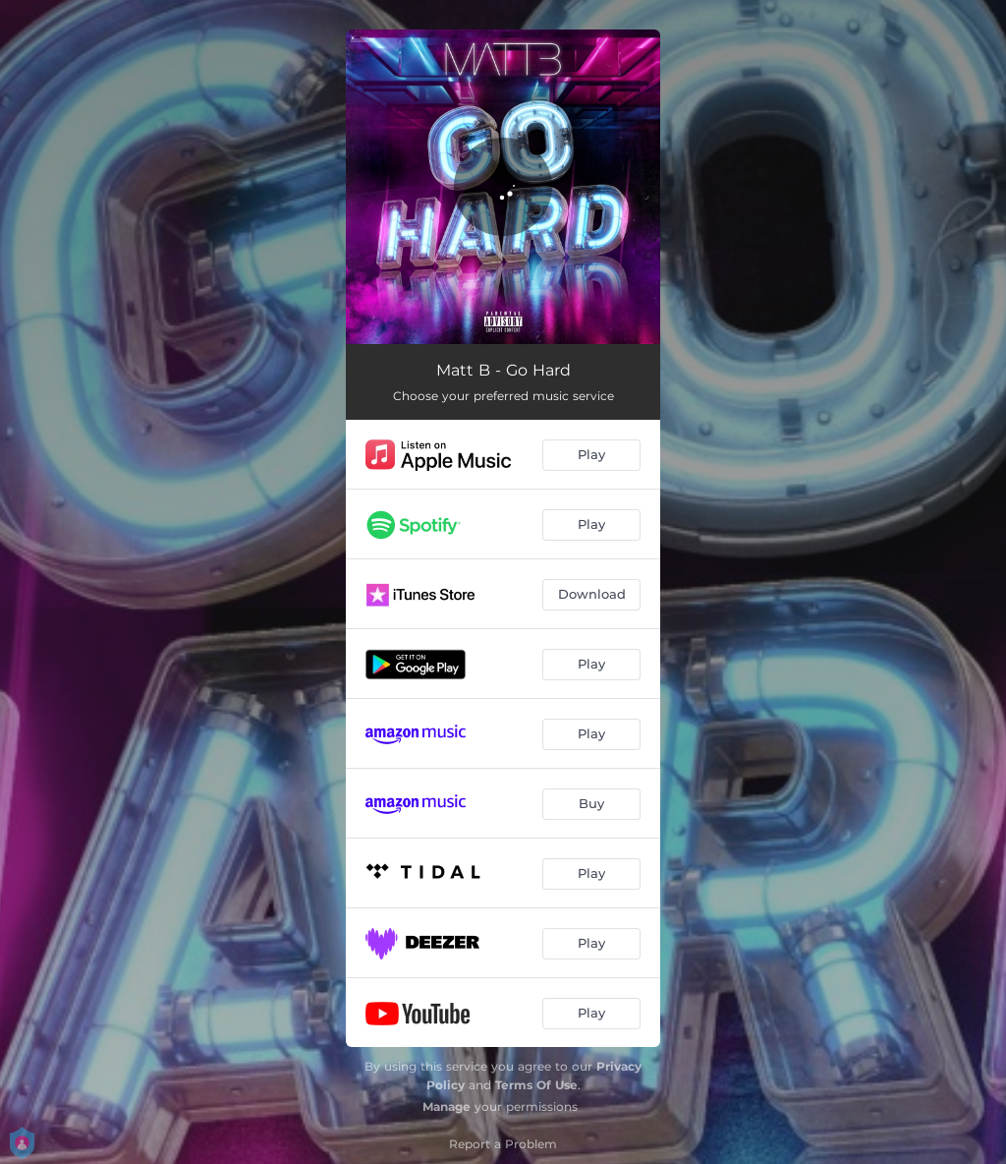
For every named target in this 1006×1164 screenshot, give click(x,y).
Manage (446, 1106)
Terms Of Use (536, 1084)
